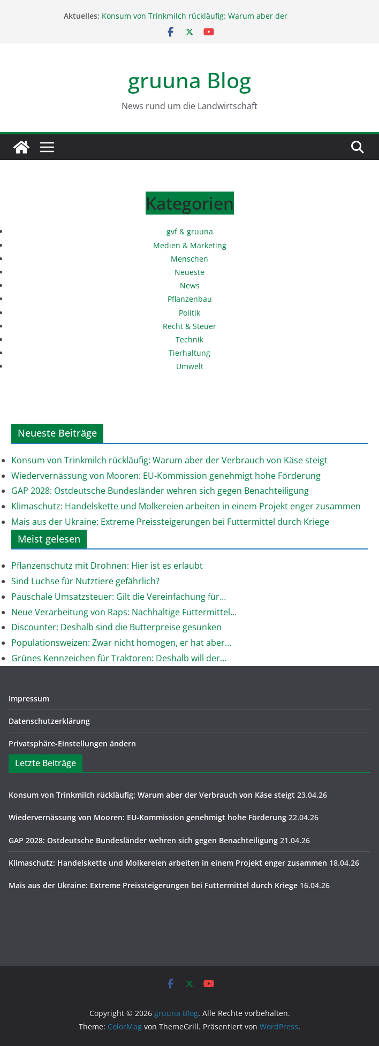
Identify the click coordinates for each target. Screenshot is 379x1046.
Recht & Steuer (189, 326)
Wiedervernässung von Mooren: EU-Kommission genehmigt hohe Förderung (166, 476)
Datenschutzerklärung (49, 721)
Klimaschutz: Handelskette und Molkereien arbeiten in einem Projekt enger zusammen (186, 506)
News (190, 285)
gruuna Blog (189, 80)
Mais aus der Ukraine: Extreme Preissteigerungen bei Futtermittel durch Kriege (170, 522)
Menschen (189, 259)
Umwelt (189, 366)
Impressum (29, 698)
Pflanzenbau (190, 299)
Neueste (189, 272)
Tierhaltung (189, 353)
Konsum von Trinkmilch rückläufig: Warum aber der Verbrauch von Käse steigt (194, 21)
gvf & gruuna (189, 231)
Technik (189, 339)
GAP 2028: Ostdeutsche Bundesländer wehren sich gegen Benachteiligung (160, 491)
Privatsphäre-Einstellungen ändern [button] (72, 743)
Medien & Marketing (189, 245)
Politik (189, 313)
